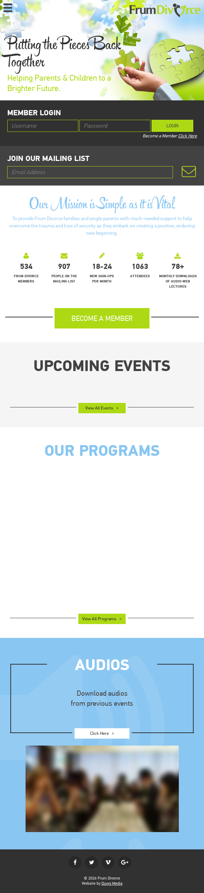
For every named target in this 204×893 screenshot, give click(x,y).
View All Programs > (102, 618)
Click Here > (102, 733)
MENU (7, 7)
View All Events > (102, 408)
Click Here (187, 135)
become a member (102, 318)
